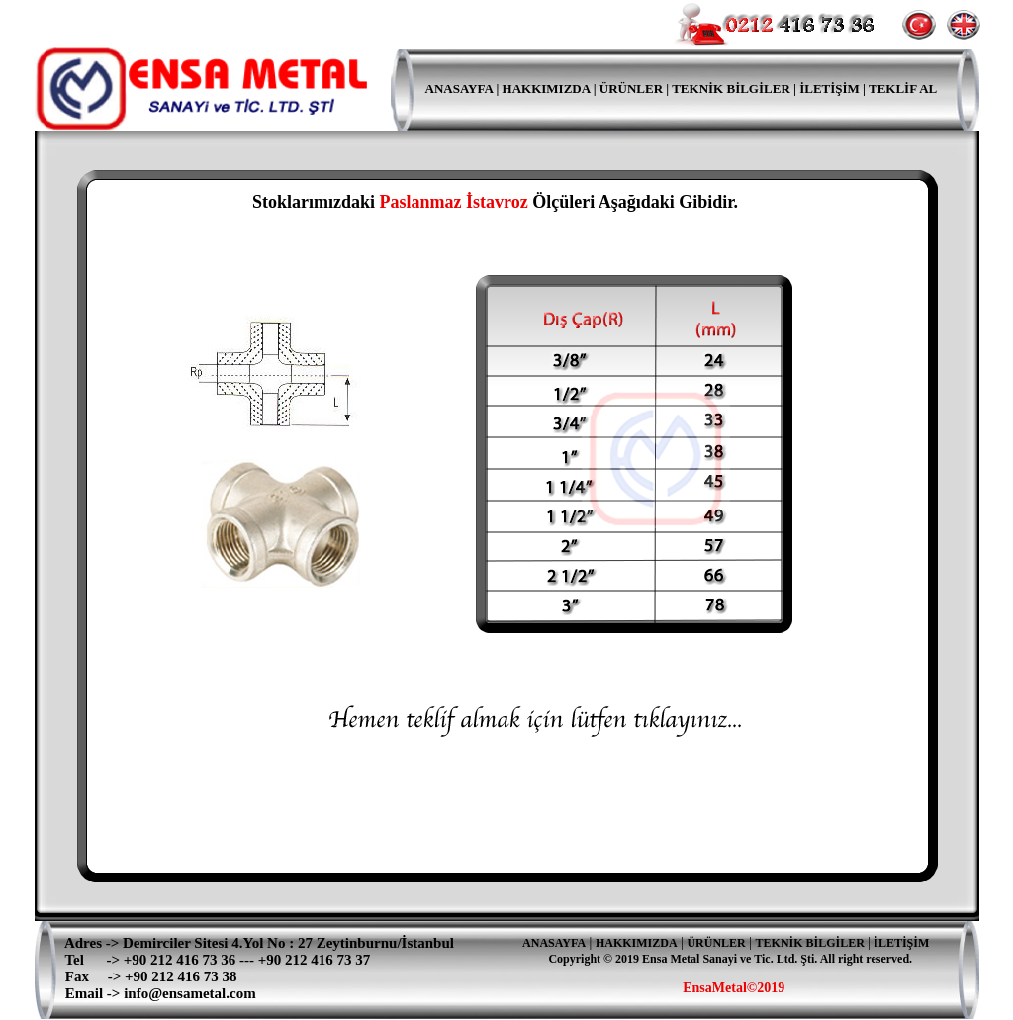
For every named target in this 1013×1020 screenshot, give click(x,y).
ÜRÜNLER (631, 88)
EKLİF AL (907, 88)
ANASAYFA (449, 88)
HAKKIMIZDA (547, 88)
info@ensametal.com (190, 993)
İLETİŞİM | (832, 88)
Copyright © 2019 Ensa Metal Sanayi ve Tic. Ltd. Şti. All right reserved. (730, 959)
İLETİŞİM (901, 943)
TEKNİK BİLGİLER (732, 88)
